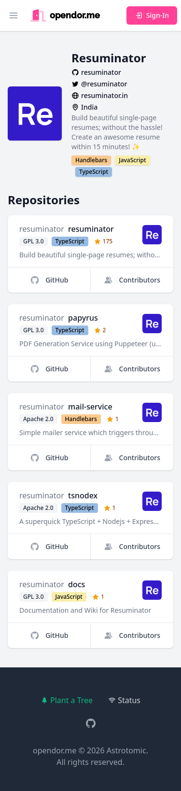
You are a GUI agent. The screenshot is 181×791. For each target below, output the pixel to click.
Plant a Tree (67, 700)
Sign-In (152, 15)
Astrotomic (126, 750)
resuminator (41, 229)
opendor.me (54, 750)
